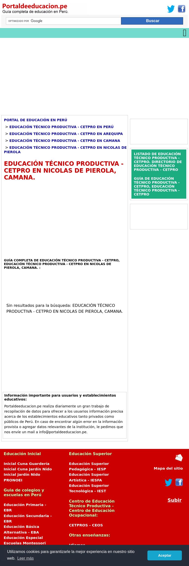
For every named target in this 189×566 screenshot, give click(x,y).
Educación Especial (23, 538)
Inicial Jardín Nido (22, 474)
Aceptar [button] (164, 555)
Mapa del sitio (168, 468)
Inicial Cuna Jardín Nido (28, 469)
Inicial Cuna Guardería (26, 464)
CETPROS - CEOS (86, 525)
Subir (175, 500)
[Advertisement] (94, 74)
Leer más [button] (25, 558)
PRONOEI (13, 480)
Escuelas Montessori (25, 543)
